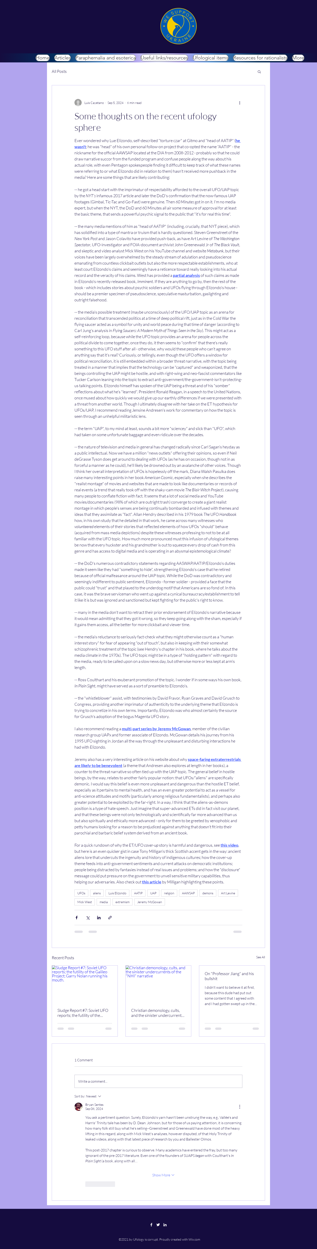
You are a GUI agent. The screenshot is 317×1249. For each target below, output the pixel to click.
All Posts (59, 71)
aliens (97, 893)
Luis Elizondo (117, 893)
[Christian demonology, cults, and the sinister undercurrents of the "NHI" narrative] (158, 984)
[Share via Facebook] (76, 917)
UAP (153, 893)
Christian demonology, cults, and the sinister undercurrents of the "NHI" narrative (157, 1013)
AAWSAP (188, 893)
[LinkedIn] (165, 1224)
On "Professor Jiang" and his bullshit (229, 976)
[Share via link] (110, 917)
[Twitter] (158, 1224)
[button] (259, 71)
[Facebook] (151, 1224)
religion (169, 893)
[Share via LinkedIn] (99, 917)
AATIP (138, 893)
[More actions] (239, 102)
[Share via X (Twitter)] (88, 917)
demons (207, 893)
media (104, 902)
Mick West (84, 902)
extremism (122, 902)
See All (260, 957)
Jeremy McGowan (149, 902)
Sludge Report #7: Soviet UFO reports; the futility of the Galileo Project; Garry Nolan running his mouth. (82, 1013)
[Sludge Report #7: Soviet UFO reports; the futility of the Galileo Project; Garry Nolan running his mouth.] (85, 984)
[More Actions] (239, 1106)
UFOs (81, 893)
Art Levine (228, 893)
